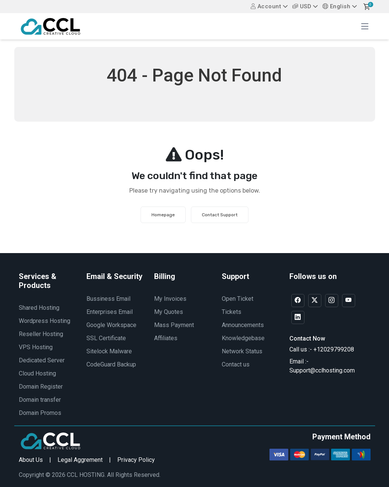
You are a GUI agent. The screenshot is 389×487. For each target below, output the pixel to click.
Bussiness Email (108, 298)
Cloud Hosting (37, 373)
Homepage (163, 214)
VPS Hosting (36, 347)
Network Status (242, 351)
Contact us (236, 364)
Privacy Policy (136, 459)
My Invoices (170, 298)
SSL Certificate (106, 338)
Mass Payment (174, 325)
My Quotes (168, 311)
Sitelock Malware (109, 351)
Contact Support (220, 214)
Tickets (231, 311)
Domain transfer (40, 399)
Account (266, 6)
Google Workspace (111, 325)
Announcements (243, 325)
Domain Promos (40, 412)
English (336, 6)
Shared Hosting (39, 307)
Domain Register (41, 386)
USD (302, 6)
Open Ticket (237, 298)
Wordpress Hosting (44, 320)
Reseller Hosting (41, 334)
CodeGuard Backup (111, 364)
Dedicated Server (42, 360)
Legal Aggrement (80, 459)
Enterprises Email (109, 311)
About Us (31, 459)
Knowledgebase (243, 338)
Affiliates (165, 338)
